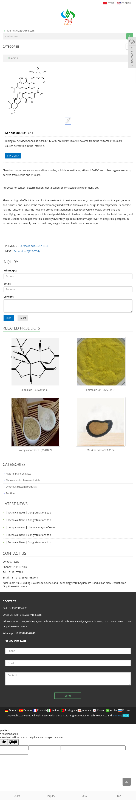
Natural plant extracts (18, 473)
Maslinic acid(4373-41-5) (100, 450)
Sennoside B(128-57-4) (27, 251)
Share (17, 794)
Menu (85, 794)
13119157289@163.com (21, 30)
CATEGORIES (11, 47)
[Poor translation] (13, 742)
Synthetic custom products (21, 486)
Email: (7, 283)
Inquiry (51, 794)
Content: (9, 296)
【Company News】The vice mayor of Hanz (30, 527)
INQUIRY (13, 155)
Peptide (10, 493)
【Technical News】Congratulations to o (28, 512)
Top (119, 794)
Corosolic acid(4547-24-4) (34, 246)
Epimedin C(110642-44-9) (100, 390)
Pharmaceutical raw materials (23, 480)
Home (12, 58)
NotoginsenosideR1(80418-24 (35, 450)
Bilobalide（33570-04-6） (35, 390)
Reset (23, 318)
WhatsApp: (10, 270)
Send (9, 318)
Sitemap (118, 715)
